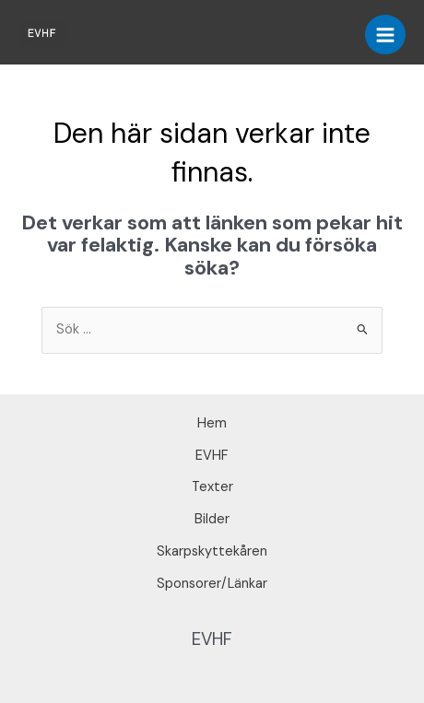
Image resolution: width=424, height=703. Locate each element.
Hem (212, 423)
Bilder (212, 519)
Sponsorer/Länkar (212, 583)
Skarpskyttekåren (212, 551)
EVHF (212, 455)
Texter (212, 487)
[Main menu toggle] (385, 35)
